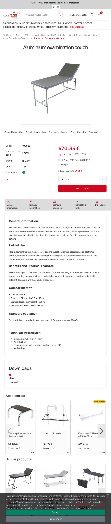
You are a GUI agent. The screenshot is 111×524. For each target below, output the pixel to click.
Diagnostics (10, 23)
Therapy (51, 26)
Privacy (101, 505)
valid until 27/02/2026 (74, 154)
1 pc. (24, 166)
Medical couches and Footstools (50, 35)
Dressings (9, 26)
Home (7, 35)
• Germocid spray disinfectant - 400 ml (27, 301)
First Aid (22, 26)
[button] (58, 7)
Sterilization (36, 26)
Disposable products (43, 23)
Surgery (24, 23)
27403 (25, 153)
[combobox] (54, 7)
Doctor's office (83, 23)
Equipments (65, 23)
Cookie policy (83, 505)
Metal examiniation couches (16, 38)
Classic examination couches (83, 35)
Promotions (77, 26)
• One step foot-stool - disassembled (26, 305)
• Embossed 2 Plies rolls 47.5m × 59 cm (26, 298)
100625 (26, 145)
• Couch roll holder (17, 294)
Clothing (62, 26)
